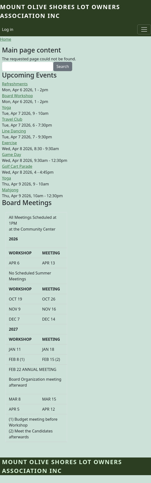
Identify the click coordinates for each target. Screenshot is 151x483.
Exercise (9, 142)
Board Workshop (17, 95)
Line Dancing (14, 131)
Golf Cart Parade (17, 166)
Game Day (11, 154)
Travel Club (12, 119)
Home (5, 39)
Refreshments (15, 84)
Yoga (6, 107)
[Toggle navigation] (144, 29)
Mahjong (10, 190)
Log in (7, 29)
